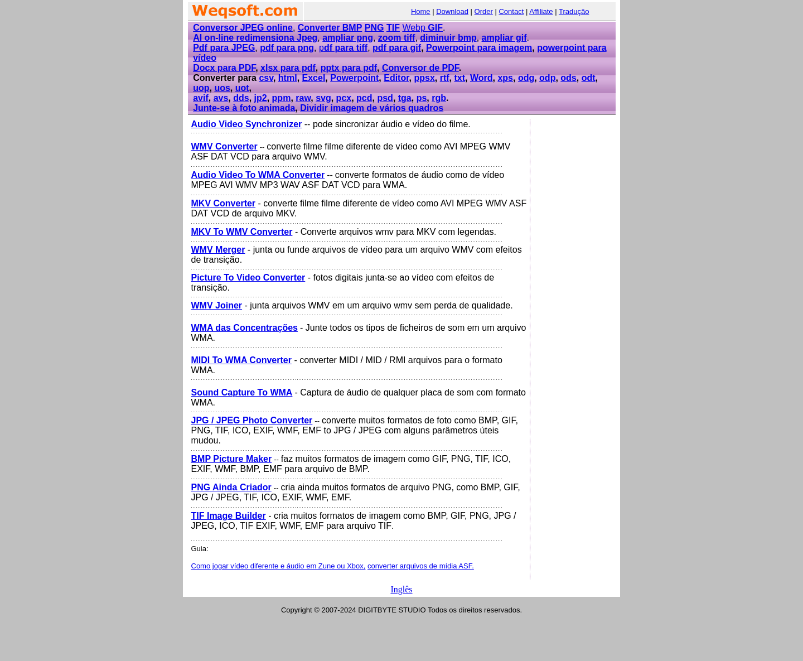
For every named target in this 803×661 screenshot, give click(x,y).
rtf (444, 78)
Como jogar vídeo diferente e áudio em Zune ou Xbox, (278, 566)
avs (221, 98)
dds (241, 98)
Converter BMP (330, 27)
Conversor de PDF (420, 68)
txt (459, 78)
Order (484, 11)
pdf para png (287, 47)
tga (405, 98)
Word (481, 78)
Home (420, 11)
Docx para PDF (224, 68)
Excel (314, 78)
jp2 (260, 98)
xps (505, 78)
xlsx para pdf (288, 68)
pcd (364, 98)
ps (422, 98)
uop (201, 88)
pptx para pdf (349, 68)
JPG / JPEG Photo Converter (252, 420)
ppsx (424, 78)
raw (303, 98)
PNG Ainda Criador (231, 487)
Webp (415, 27)
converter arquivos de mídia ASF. (420, 566)
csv (266, 78)
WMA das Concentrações (244, 327)
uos (222, 88)
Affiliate (541, 11)
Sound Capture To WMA (242, 392)
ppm (281, 98)
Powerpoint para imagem (479, 47)
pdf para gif (397, 47)
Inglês (401, 589)
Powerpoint (354, 78)
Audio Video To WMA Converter (258, 175)
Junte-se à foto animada (244, 108)
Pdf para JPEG (224, 47)
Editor (396, 78)
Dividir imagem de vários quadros (371, 108)
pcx (344, 98)
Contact (511, 11)
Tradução (574, 11)
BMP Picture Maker (231, 459)
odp (547, 78)
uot (242, 88)
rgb (439, 98)
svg (323, 98)
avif (201, 98)
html (287, 78)
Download (452, 11)
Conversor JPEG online (243, 27)
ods (568, 78)
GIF (435, 27)
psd (385, 98)
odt (589, 78)
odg (526, 78)
